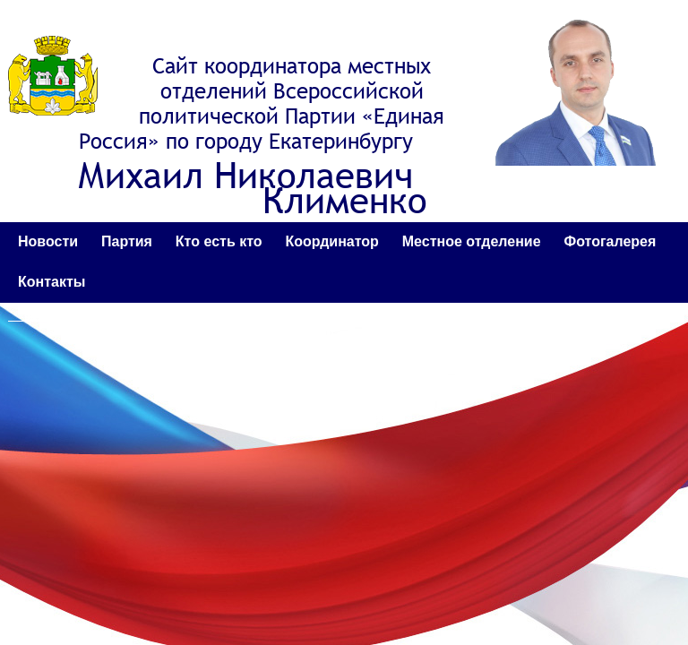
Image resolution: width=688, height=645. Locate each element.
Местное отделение (471, 241)
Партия (126, 241)
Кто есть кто (219, 241)
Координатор (331, 241)
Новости (48, 241)
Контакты (51, 281)
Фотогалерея (610, 241)
